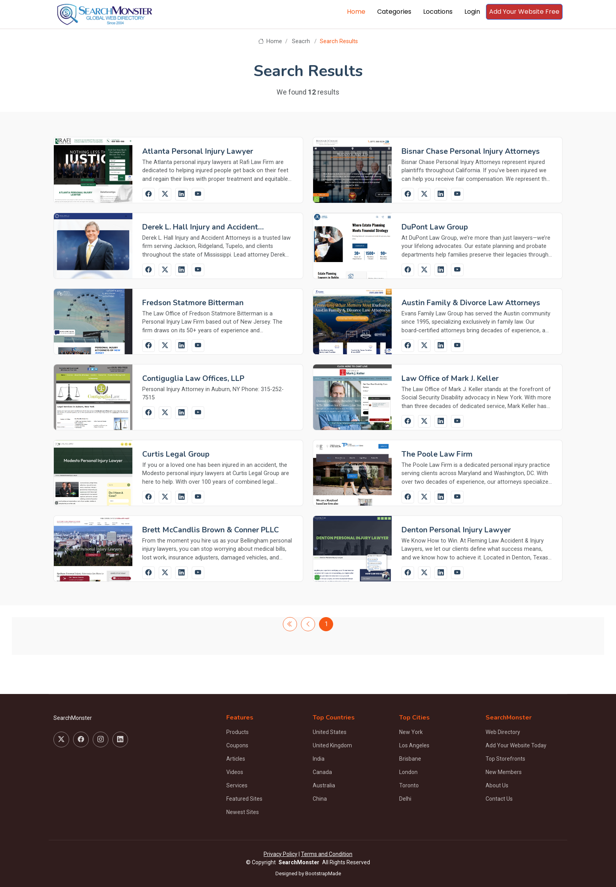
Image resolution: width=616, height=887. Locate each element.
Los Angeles (414, 745)
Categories (394, 11)
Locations (438, 11)
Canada (322, 772)
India (318, 758)
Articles (235, 758)
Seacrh (301, 41)
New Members (504, 772)
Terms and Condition (326, 854)
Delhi (405, 798)
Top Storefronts (505, 758)
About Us (497, 785)
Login (472, 11)
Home (356, 11)
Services (237, 785)
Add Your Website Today (516, 745)
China (320, 798)
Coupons (237, 745)
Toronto (409, 785)
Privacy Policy (280, 854)
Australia (324, 785)
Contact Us (499, 798)
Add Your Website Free (524, 11)
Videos (234, 772)
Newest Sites (242, 812)
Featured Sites (244, 798)
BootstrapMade (323, 873)
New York (411, 732)
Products (237, 732)
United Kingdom (332, 745)
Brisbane (410, 758)
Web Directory (503, 732)
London (408, 772)
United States (329, 732)
